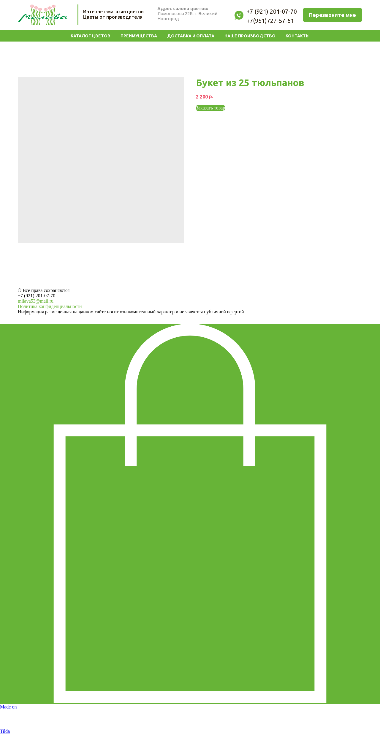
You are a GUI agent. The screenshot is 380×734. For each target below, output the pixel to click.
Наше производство (250, 36)
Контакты (298, 36)
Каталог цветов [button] (90, 36)
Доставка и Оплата (190, 36)
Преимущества (139, 36)
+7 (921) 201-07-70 (36, 295)
